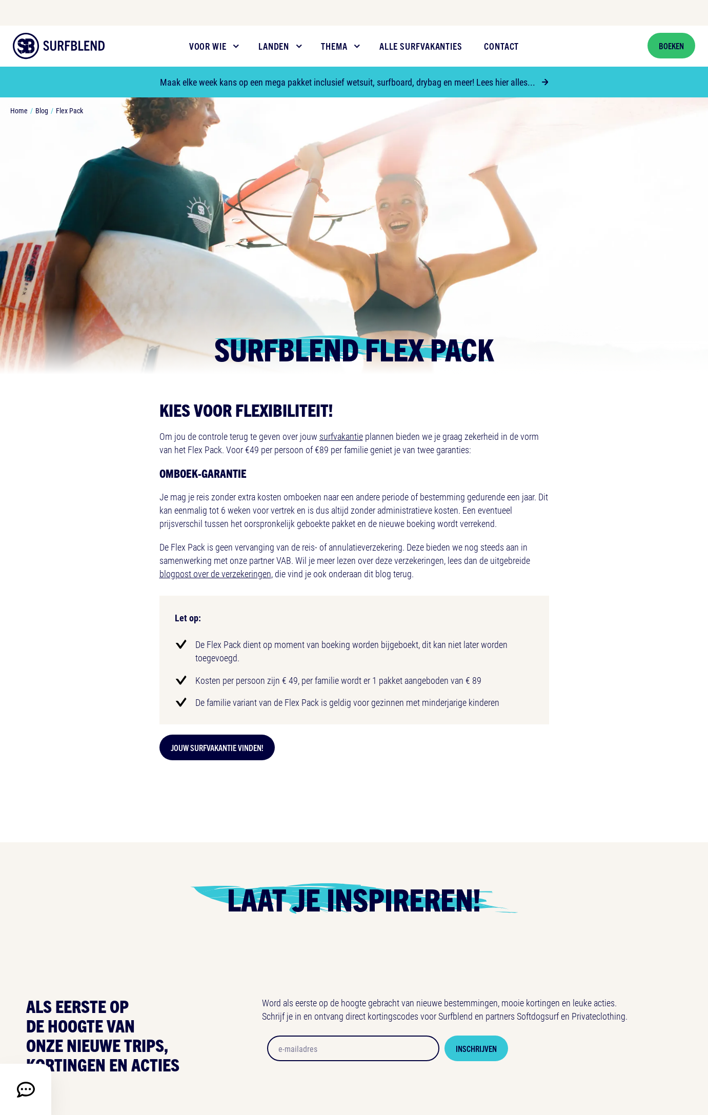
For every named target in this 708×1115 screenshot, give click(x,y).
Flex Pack (69, 110)
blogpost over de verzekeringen (215, 573)
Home (19, 110)
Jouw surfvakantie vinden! (217, 747)
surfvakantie (341, 436)
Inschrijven (476, 1048)
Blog (41, 110)
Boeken (671, 45)
